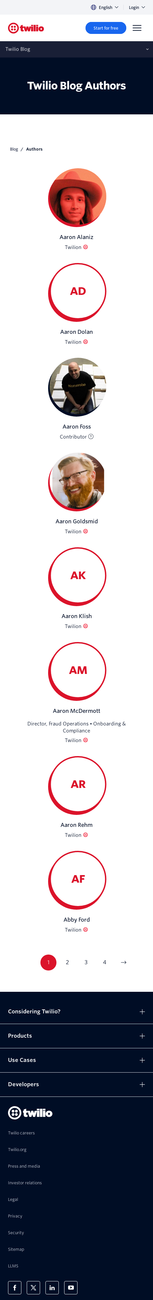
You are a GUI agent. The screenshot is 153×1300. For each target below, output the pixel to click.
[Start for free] (106, 28)
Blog (14, 149)
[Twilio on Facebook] (14, 1287)
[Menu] (137, 28)
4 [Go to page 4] (104, 962)
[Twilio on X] (33, 1287)
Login (137, 7)
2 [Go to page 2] (67, 962)
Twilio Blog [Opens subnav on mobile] (17, 49)
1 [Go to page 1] (48, 962)
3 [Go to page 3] (86, 962)
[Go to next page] (123, 963)
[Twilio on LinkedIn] (52, 1287)
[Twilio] (26, 28)
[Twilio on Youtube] (71, 1287)
